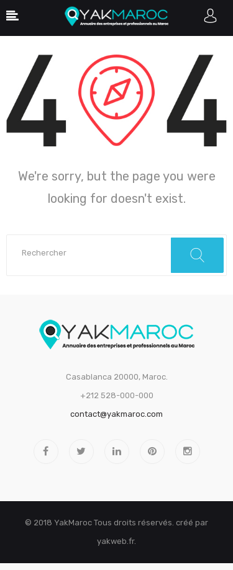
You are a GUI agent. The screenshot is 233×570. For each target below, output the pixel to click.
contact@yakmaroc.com (116, 414)
